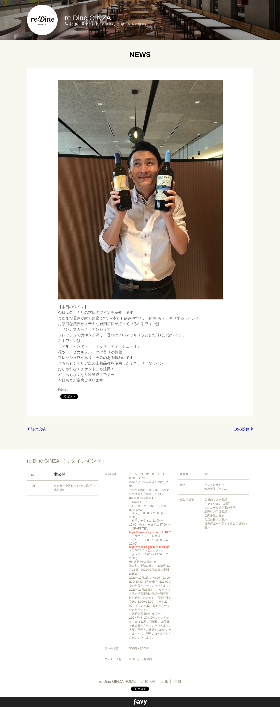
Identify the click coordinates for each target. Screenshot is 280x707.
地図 (177, 681)
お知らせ (148, 681)
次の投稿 (243, 429)
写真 (164, 681)
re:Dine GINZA (88, 18)
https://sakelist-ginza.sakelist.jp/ (149, 547)
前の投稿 (36, 429)
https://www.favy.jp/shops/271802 (150, 532)
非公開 (59, 474)
